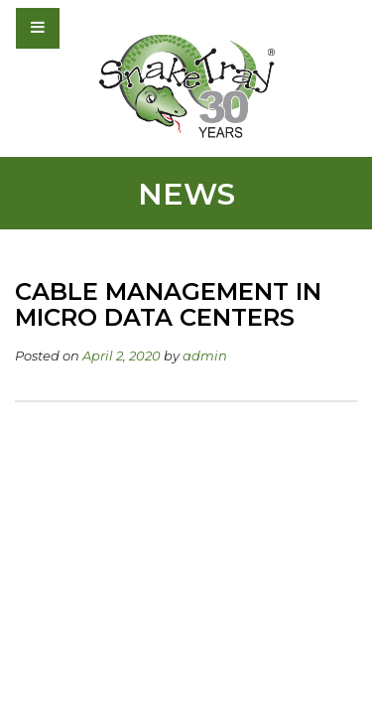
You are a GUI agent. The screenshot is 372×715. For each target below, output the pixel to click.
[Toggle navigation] (91, 28)
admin (205, 355)
